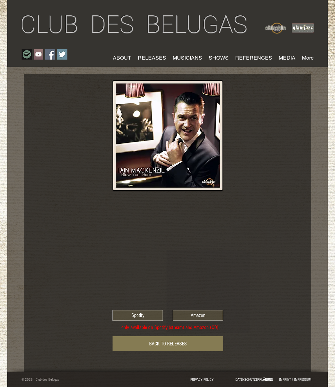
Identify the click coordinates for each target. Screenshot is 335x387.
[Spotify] (138, 315)
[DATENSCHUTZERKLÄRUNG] (254, 380)
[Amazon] (198, 315)
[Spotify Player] (168, 249)
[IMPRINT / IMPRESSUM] (295, 380)
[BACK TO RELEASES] (168, 343)
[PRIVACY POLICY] (202, 380)
